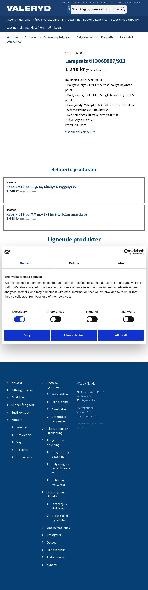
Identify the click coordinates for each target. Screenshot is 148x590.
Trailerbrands (56, 557)
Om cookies (24, 457)
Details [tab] (74, 262)
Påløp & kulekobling (46, 19)
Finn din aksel (61, 402)
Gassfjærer (38, 27)
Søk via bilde (60, 394)
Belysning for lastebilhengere (61, 468)
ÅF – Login (55, 27)
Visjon (20, 442)
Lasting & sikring (18, 27)
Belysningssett (85, 37)
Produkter (93, 2)
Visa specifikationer (80, 132)
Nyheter (65, 2)
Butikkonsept (125, 2)
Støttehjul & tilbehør (125, 19)
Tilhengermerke (79, 2)
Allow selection (73, 335)
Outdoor (52, 542)
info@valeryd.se (87, 400)
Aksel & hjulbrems (18, 19)
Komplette (107, 37)
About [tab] (122, 262)
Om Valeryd (23, 435)
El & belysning (71, 19)
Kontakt (138, 2)
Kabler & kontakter (95, 19)
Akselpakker (60, 409)
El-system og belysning (57, 37)
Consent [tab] (26, 262)
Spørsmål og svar (108, 2)
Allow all (121, 335)
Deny (27, 335)
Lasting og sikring (58, 527)
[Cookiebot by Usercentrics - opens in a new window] (127, 252)
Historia (21, 450)
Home (15, 37)
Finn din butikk (56, 550)
